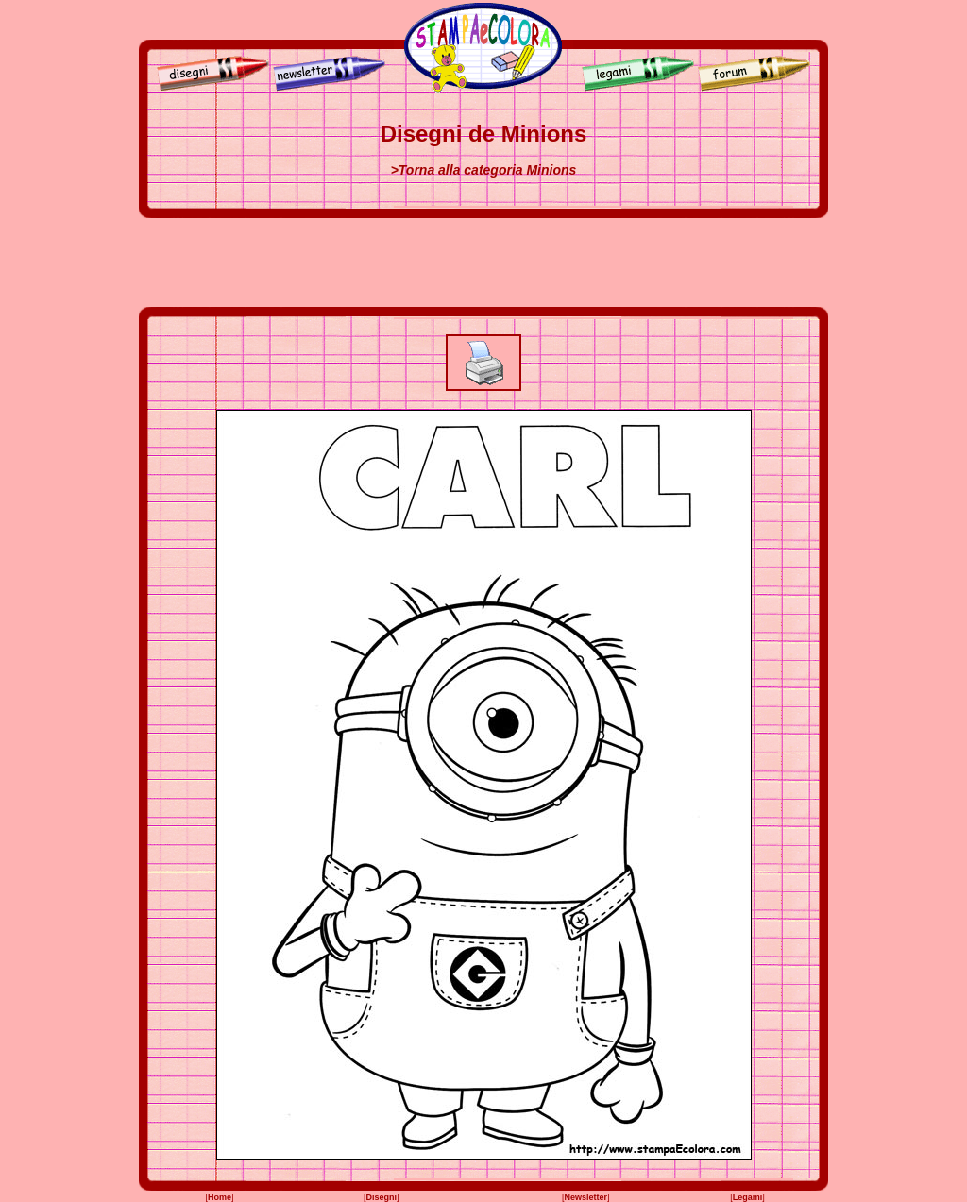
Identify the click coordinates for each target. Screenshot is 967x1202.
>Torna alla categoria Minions (484, 170)
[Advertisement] (483, 262)
